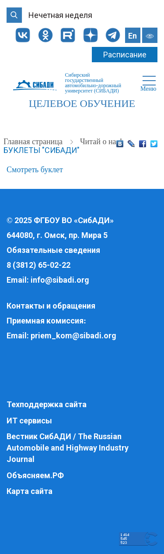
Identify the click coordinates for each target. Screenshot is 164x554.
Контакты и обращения (51, 305)
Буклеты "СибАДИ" (41, 150)
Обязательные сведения (53, 250)
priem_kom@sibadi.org (73, 335)
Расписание (125, 54)
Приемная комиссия (45, 320)
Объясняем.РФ (35, 475)
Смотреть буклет (35, 169)
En (132, 35)
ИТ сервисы (29, 420)
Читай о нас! (102, 141)
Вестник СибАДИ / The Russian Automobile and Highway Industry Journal (68, 447)
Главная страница (33, 141)
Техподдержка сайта (47, 404)
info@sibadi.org (60, 279)
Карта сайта (29, 491)
